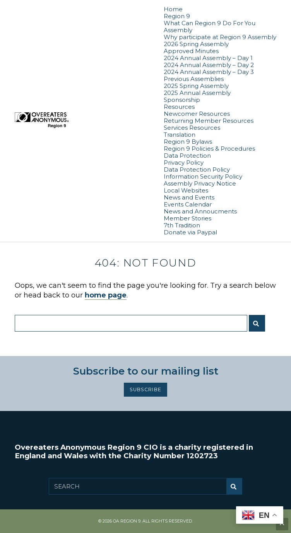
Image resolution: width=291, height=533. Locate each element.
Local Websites (186, 190)
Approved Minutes (191, 51)
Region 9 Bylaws (188, 141)
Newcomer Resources (197, 113)
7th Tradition (182, 225)
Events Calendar (188, 204)
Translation (179, 134)
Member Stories (187, 218)
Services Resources (192, 127)
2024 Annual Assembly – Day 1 (208, 58)
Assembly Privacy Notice (200, 183)
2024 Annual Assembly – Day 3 (209, 72)
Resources (179, 106)
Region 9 (177, 16)
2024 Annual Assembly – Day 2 (209, 65)
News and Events (189, 197)
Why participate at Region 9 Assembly (220, 37)
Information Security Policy (203, 176)
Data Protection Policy (197, 169)
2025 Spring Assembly (196, 85)
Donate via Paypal (190, 232)
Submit (258, 326)
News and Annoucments (200, 211)
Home (173, 9)
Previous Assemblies (194, 79)
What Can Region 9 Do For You (209, 23)
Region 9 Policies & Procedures (209, 148)
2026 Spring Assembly (196, 44)
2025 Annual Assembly (197, 92)
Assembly (178, 30)
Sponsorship (182, 99)
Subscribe (145, 389)
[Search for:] (131, 323)
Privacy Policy (184, 162)
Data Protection (187, 155)
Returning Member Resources (208, 120)
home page (106, 295)
